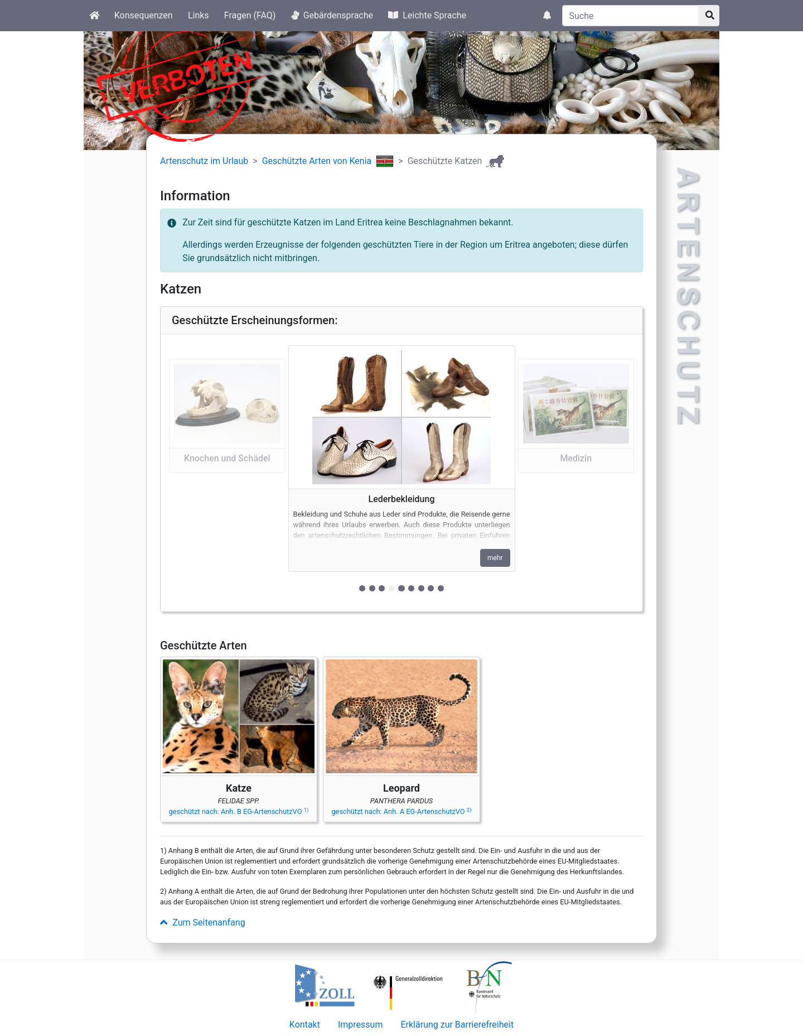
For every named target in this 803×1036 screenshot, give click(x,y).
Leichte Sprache (427, 15)
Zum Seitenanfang (202, 922)
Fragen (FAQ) (250, 15)
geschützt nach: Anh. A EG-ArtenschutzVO (401, 811)
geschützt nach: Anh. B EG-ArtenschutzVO (239, 811)
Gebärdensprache (332, 15)
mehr (495, 558)
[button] (227, 472)
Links (198, 15)
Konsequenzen (143, 15)
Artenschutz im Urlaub (204, 161)
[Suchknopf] (708, 15)
